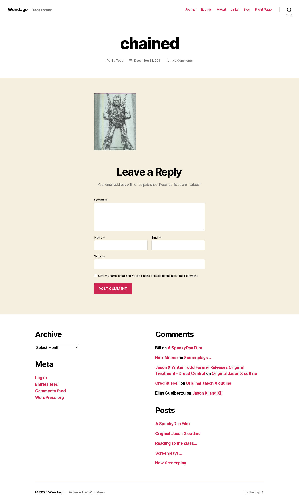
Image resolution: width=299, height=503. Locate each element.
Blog (247, 9)
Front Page (263, 9)
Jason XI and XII (207, 393)
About (221, 9)
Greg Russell (167, 383)
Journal (190, 9)
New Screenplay (170, 463)
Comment (100, 200)
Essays (206, 9)
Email (156, 237)
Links (235, 9)
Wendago (18, 9)
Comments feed (50, 390)
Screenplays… (197, 357)
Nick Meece (166, 357)
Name (99, 237)
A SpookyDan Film (185, 347)
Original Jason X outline (234, 373)
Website (99, 256)
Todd (119, 60)
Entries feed (47, 384)
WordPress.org (49, 397)
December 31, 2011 (147, 60)
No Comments (182, 60)
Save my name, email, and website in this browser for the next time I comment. (148, 275)
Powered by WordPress (87, 492)
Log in (41, 377)
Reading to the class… (176, 443)
